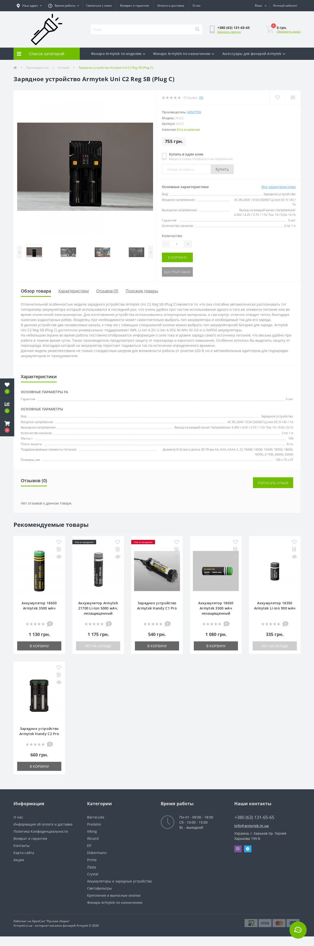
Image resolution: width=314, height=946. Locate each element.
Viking (92, 831)
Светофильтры (99, 888)
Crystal (92, 874)
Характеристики (73, 291)
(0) (201, 97)
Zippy (91, 867)
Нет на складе (98, 646)
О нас (197, 5)
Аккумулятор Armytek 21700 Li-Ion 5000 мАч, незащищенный (98, 608)
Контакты (21, 845)
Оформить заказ (289, 31)
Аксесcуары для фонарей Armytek (253, 53)
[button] (29, 5)
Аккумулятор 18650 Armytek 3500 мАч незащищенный (215, 608)
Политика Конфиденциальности (40, 831)
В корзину (177, 257)
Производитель (37, 67)
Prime (92, 859)
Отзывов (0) (107, 291)
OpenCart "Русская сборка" (51, 921)
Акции (18, 859)
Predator (94, 824)
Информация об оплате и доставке (43, 824)
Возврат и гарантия (134, 5)
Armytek (63, 67)
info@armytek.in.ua (251, 825)
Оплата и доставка (170, 5)
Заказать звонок (229, 32)
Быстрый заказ (177, 272)
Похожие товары (142, 291)
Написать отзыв (273, 482)
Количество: (172, 235)
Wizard (93, 838)
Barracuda (95, 817)
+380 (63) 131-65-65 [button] (254, 817)
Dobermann (97, 852)
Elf (89, 845)
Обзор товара (36, 291)
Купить (222, 169)
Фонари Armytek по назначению (183, 53)
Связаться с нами (99, 5)
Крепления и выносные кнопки (114, 895)
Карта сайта (23, 852)
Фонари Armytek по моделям (118, 53)
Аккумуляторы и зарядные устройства (119, 881)
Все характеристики (279, 186)
